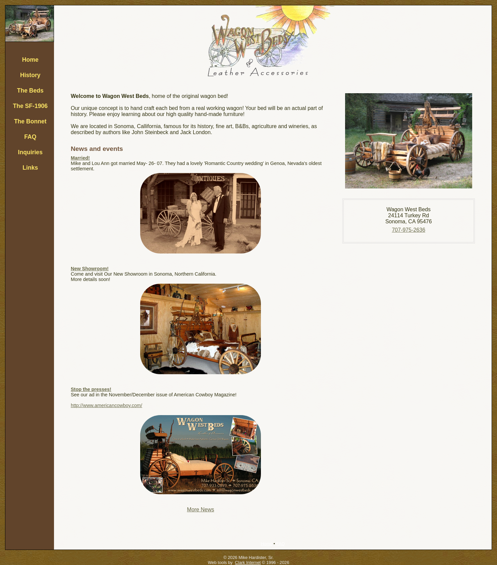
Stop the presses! (91, 389)
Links (30, 167)
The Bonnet (30, 121)
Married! (80, 158)
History (30, 75)
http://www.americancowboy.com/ (106, 405)
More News (200, 509)
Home (30, 59)
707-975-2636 (408, 230)
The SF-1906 (30, 106)
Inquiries (30, 152)
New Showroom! (90, 268)
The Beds (30, 90)
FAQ (30, 136)
